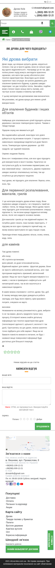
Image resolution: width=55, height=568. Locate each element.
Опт (8, 532)
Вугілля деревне (14, 525)
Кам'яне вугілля (14, 529)
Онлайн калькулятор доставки (22, 549)
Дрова (9, 516)
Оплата (10, 501)
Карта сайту (14, 511)
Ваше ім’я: (7, 375)
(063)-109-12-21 (45, 12)
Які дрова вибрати (19, 59)
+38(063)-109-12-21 (14, 465)
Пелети (9, 522)
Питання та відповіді (16, 504)
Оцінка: (5, 416)
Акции (9, 507)
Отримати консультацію (50, 540)
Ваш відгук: (7, 387)
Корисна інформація (16, 535)
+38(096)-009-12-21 (14, 468)
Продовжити (42, 426)
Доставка (11, 498)
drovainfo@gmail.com (15, 473)
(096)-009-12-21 (45, 15)
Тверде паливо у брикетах (19, 519)
